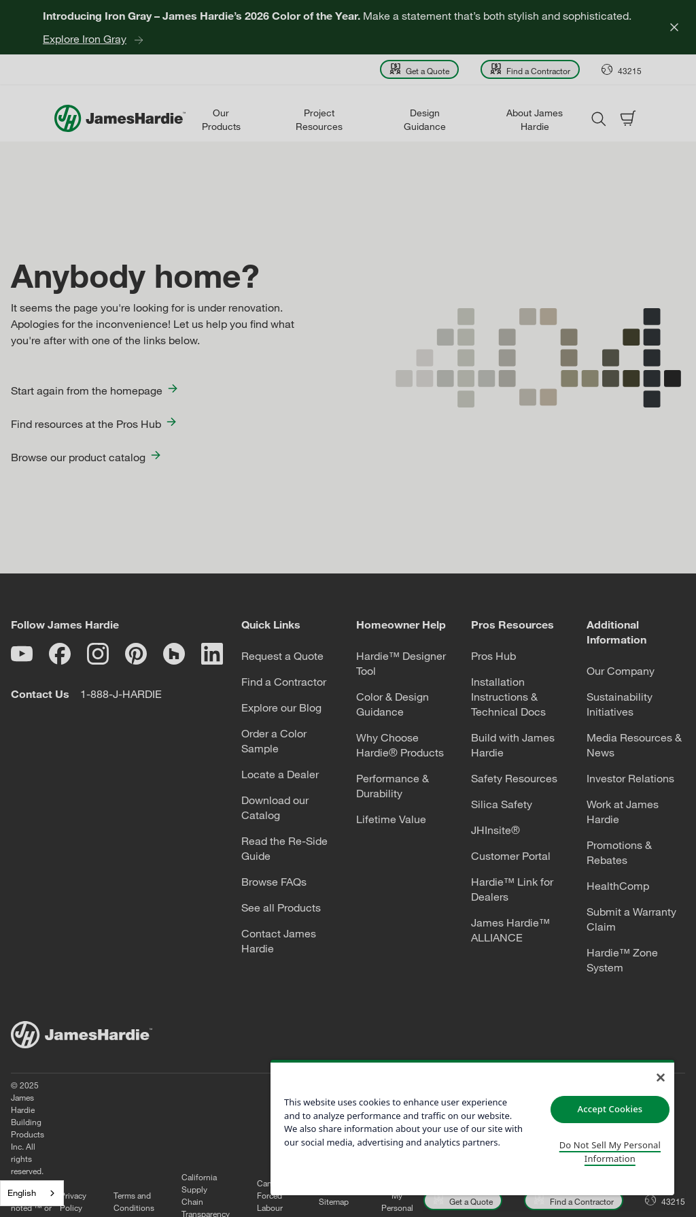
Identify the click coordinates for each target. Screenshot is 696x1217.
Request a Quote (282, 656)
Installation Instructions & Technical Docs (508, 696)
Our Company (621, 671)
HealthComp (618, 886)
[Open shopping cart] (628, 118)
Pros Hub (493, 656)
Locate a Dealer (280, 774)
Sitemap (376, 1134)
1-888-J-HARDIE (121, 694)
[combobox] (32, 1193)
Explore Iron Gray (84, 39)
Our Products (221, 119)
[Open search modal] (598, 118)
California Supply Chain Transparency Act (248, 1134)
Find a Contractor (283, 681)
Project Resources (319, 119)
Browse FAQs (274, 881)
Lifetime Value (391, 819)
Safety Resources (514, 778)
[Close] (674, 27)
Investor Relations (630, 778)
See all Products (281, 907)
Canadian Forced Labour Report (316, 1134)
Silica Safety (501, 804)
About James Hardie (534, 119)
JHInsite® (495, 830)
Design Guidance (425, 119)
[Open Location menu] (622, 69)
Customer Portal (511, 856)
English (21, 1192)
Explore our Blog (281, 707)
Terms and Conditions (176, 1134)
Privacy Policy (115, 1134)
